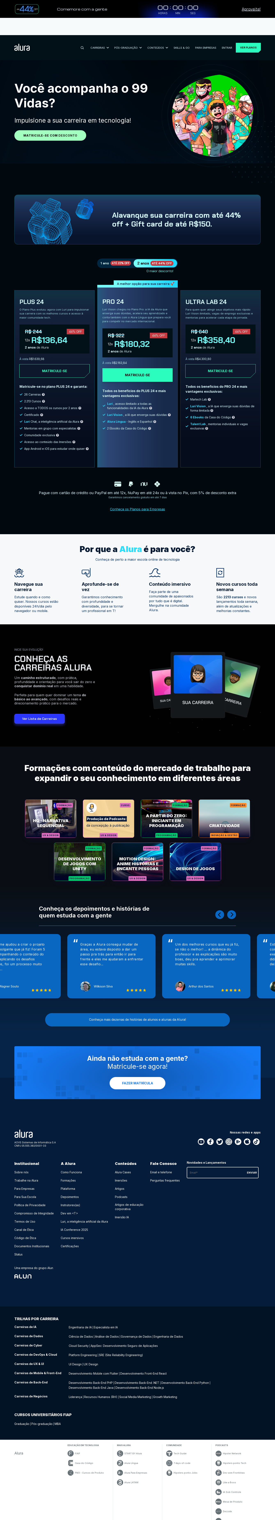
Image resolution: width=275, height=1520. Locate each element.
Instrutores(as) (70, 1204)
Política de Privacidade (30, 1204)
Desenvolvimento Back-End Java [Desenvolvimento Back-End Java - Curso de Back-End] (91, 1381)
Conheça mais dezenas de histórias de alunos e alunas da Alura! (137, 1018)
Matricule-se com (50, 118)
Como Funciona (71, 1172)
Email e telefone (161, 1172)
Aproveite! (251, 9)
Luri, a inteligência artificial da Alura (84, 1221)
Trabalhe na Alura (26, 1180)
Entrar (223, 30)
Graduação (21, 1416)
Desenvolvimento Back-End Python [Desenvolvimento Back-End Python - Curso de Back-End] (185, 1377)
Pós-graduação (42, 1416)
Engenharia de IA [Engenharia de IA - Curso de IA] (80, 1326)
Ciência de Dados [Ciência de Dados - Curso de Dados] (81, 1335)
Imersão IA (122, 1217)
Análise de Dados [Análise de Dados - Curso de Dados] (107, 1335)
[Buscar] (81, 30)
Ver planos (246, 30)
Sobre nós (21, 1172)
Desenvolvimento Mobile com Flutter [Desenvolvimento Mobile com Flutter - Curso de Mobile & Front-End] (93, 1368)
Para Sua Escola (25, 1196)
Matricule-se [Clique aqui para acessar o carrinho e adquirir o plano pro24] (137, 363)
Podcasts (121, 1196)
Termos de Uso (24, 1221)
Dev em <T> (69, 1213)
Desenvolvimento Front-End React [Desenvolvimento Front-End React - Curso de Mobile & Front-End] (143, 1368)
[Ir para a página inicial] (22, 30)
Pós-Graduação (126, 30)
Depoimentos (70, 1196)
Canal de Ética (24, 1229)
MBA (58, 1416)
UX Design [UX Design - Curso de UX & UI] (91, 1360)
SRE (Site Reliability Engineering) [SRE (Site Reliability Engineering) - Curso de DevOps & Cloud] (121, 1351)
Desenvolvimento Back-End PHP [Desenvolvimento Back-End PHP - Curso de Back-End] (91, 1377)
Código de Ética (25, 1237)
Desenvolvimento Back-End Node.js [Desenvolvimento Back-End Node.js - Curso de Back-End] (140, 1381)
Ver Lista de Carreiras (39, 707)
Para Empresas (202, 30)
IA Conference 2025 (74, 1229)
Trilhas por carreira (36, 1318)
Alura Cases (123, 1172)
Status (18, 1254)
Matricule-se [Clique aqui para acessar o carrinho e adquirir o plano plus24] (54, 359)
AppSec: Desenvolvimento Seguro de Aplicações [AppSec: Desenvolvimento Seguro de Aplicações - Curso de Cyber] (124, 1343)
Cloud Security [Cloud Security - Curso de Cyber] (79, 1343)
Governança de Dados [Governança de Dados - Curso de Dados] (136, 1335)
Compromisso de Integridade (34, 1213)
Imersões (121, 1180)
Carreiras (98, 30)
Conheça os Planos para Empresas (137, 498)
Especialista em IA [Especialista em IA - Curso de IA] (106, 1326)
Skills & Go (179, 30)
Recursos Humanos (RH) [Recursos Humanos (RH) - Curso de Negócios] (100, 1389)
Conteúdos (155, 30)
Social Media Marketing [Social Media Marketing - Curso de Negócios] (135, 1389)
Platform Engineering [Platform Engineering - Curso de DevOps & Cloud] (83, 1351)
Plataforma (68, 1188)
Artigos (119, 1188)
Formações (68, 1180)
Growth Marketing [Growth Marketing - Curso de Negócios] (165, 1389)
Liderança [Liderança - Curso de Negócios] (75, 1389)
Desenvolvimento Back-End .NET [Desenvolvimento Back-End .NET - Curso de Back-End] (137, 1377)
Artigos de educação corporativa (129, 1206)
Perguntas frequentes (165, 1180)
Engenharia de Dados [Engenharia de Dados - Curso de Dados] (168, 1335)
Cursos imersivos (72, 1237)
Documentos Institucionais (31, 1245)
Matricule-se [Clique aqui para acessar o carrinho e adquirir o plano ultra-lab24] (220, 359)
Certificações (70, 1245)
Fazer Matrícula (137, 1082)
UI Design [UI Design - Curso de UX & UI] (75, 1360)
